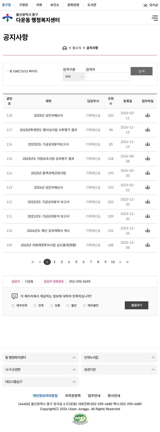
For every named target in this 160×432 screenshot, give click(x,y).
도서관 (92, 5)
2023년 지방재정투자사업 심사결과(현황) (48, 245)
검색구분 (69, 69)
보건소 (54, 5)
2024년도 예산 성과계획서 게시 (48, 231)
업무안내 (94, 396)
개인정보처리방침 (45, 396)
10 (113, 262)
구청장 (23, 5)
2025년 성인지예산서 (48, 115)
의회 (39, 5)
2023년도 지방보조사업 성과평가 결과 (48, 159)
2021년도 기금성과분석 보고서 (48, 216)
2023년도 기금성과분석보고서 (48, 144)
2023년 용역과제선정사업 (48, 173)
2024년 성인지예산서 (48, 187)
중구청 (6, 5)
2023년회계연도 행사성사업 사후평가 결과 (48, 130)
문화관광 (73, 5)
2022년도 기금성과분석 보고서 (48, 202)
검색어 (90, 69)
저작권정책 (73, 396)
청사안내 (114, 396)
